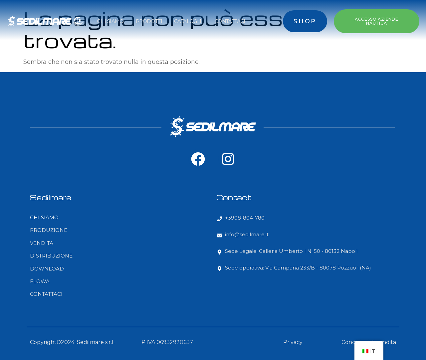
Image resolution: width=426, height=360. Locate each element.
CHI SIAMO (110, 21)
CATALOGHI (188, 21)
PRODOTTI (149, 21)
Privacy (293, 342)
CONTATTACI (230, 21)
